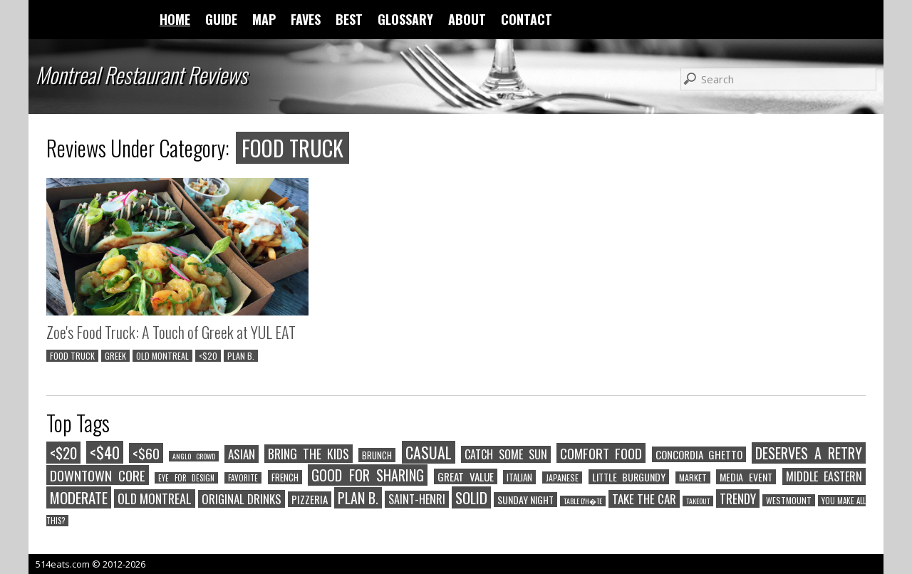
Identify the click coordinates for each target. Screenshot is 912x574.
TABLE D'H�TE (583, 501)
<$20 (208, 356)
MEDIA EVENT (746, 476)
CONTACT (526, 19)
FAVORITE (243, 478)
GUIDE (221, 19)
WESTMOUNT (789, 500)
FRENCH (285, 477)
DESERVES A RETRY (808, 453)
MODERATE (79, 497)
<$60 (146, 453)
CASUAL (428, 452)
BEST (349, 19)
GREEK (115, 356)
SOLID (471, 497)
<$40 (105, 452)
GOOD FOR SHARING (367, 475)
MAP (264, 19)
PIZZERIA (309, 499)
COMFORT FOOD (601, 453)
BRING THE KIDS (308, 453)
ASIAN (241, 454)
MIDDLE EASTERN (824, 476)
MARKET (693, 477)
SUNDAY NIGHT (525, 499)
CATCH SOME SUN (506, 454)
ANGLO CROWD (193, 456)
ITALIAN (519, 477)
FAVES (306, 19)
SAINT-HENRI (416, 499)
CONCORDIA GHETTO (699, 454)
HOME (175, 19)
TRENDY (738, 498)
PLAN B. (240, 356)
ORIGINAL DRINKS (241, 499)
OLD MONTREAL (162, 356)
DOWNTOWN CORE (97, 475)
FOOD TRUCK (72, 356)
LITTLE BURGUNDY (629, 476)
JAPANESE (562, 477)
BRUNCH (377, 455)
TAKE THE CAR (644, 499)
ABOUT (467, 19)
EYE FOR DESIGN (186, 478)
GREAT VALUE (465, 476)
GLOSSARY (405, 19)
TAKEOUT (698, 501)
